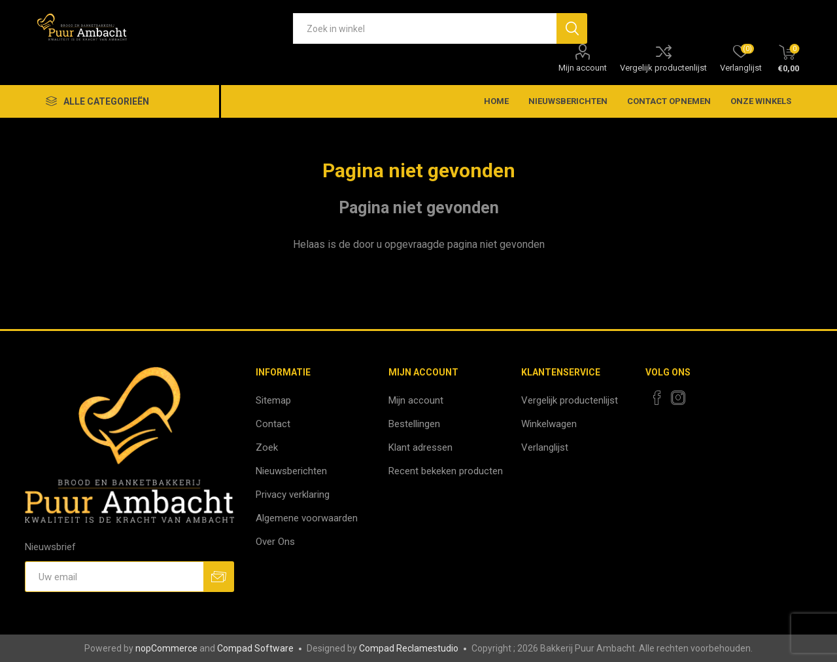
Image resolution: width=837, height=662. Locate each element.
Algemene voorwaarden (307, 518)
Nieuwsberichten (291, 471)
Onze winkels (760, 101)
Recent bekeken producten (445, 471)
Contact (273, 424)
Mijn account (582, 68)
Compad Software (255, 648)
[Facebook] (657, 397)
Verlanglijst (544, 447)
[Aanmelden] (114, 576)
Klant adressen (420, 447)
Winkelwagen (549, 424)
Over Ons (275, 542)
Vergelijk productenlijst (663, 68)
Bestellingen (414, 424)
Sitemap (273, 400)
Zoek (267, 447)
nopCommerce (166, 648)
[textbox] (424, 28)
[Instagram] (678, 397)
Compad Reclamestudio (408, 648)
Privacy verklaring (293, 494)
